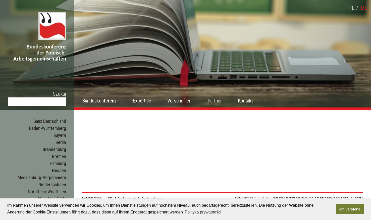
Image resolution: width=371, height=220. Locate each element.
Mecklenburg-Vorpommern (42, 177)
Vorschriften (179, 101)
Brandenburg (54, 149)
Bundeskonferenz (99, 101)
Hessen (59, 170)
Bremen (59, 156)
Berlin (61, 142)
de (364, 8)
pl (351, 8)
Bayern (60, 135)
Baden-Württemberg (47, 128)
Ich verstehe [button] (349, 209)
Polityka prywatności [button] (203, 212)
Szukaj (59, 94)
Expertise (142, 101)
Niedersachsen (52, 184)
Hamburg (58, 163)
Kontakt (245, 101)
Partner (214, 101)
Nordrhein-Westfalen (47, 191)
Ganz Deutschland (49, 121)
